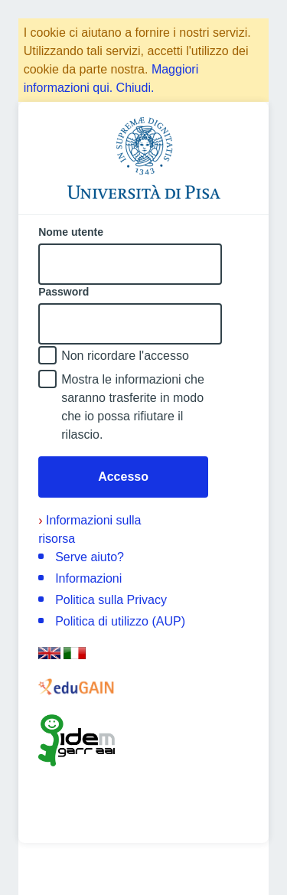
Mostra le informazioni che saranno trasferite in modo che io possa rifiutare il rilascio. (132, 407)
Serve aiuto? (89, 556)
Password (63, 292)
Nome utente (70, 232)
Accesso (123, 476)
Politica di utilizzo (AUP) (120, 621)
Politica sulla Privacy (111, 599)
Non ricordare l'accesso (125, 355)
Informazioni (88, 578)
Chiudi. (135, 87)
